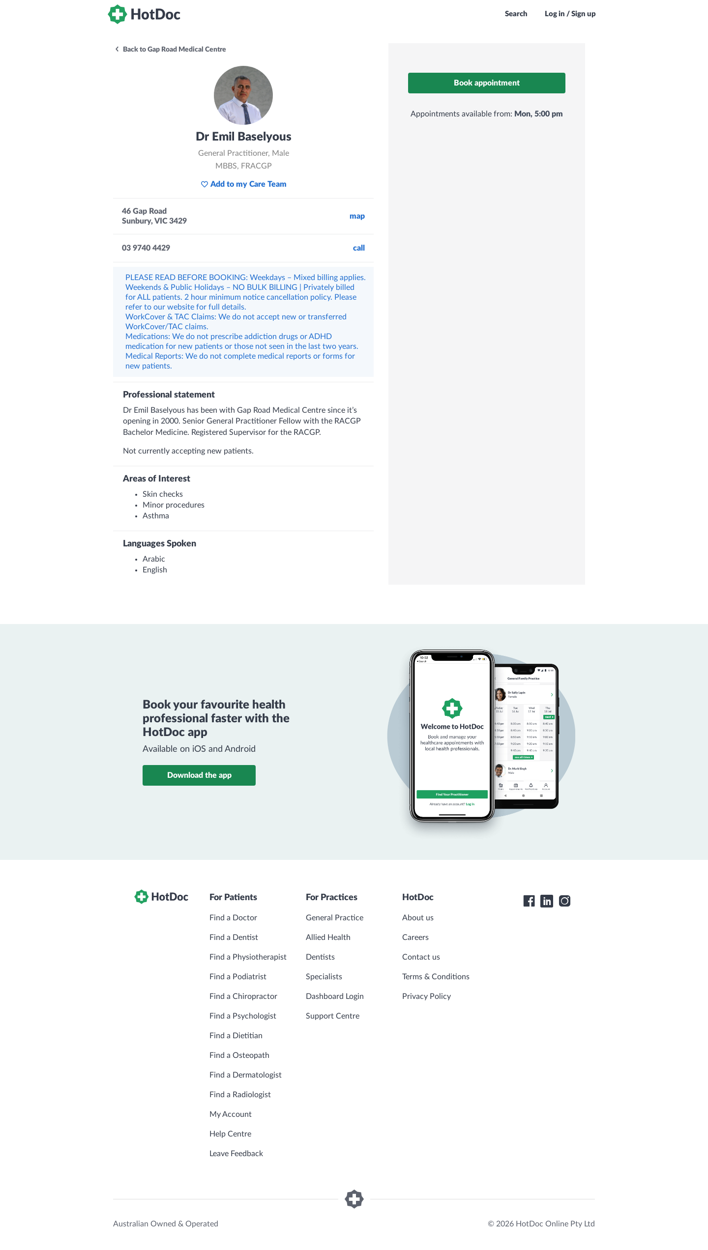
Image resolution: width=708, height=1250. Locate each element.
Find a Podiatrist (237, 977)
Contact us (421, 957)
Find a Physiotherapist (248, 957)
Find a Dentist (233, 937)
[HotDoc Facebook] (529, 901)
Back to (170, 49)
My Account (230, 1114)
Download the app (199, 775)
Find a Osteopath (239, 1055)
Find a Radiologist (240, 1095)
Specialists (324, 977)
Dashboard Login (335, 996)
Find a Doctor (233, 918)
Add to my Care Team (244, 184)
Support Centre (332, 1016)
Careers (415, 937)
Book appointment (487, 83)
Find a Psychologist (242, 1016)
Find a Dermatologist (245, 1075)
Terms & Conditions (436, 977)
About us (418, 918)
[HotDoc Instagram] (564, 901)
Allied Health (328, 937)
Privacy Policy (426, 996)
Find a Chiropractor (243, 996)
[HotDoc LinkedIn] (547, 901)
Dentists (320, 957)
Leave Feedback (236, 1154)
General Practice (334, 918)
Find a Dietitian (236, 1036)
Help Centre (230, 1134)
